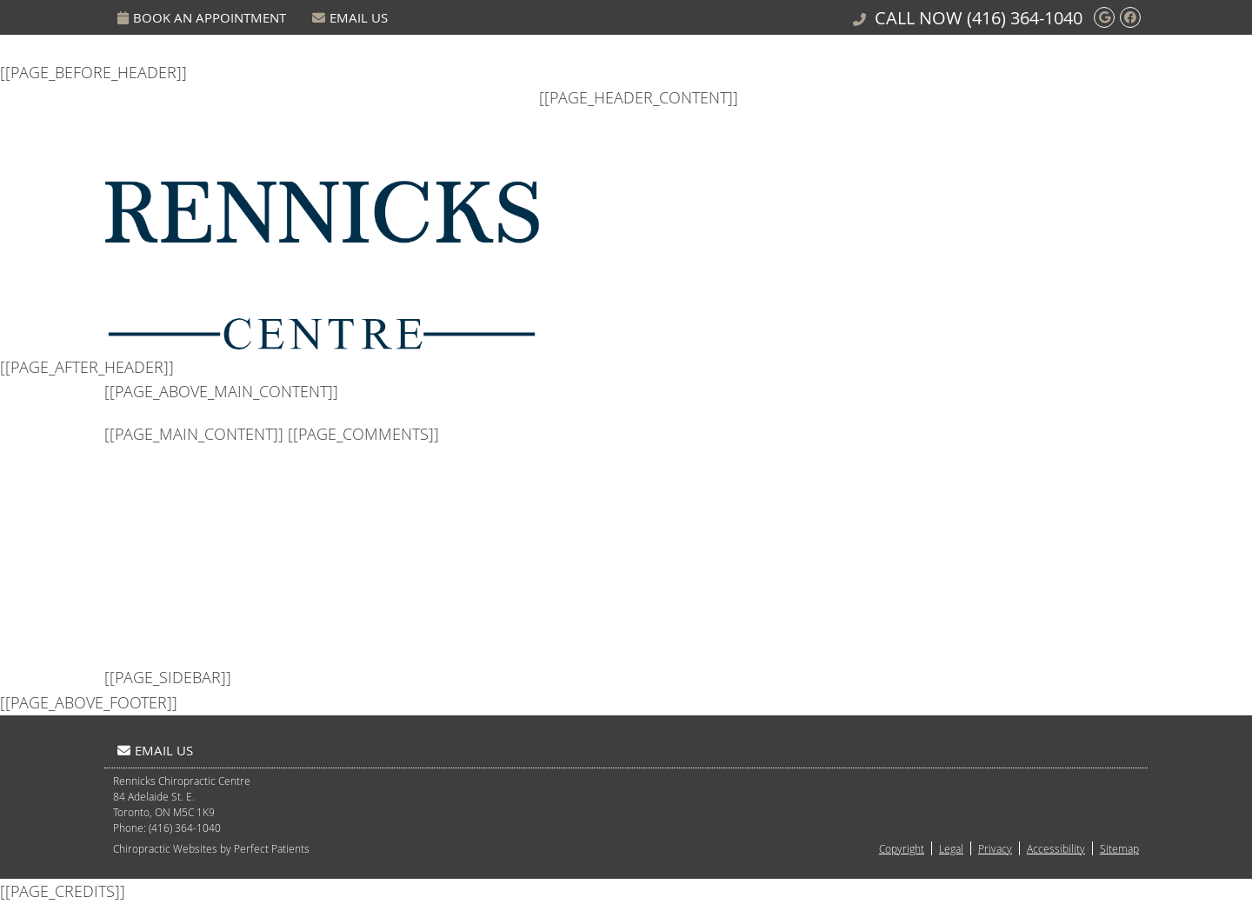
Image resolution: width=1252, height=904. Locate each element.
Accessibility (1056, 848)
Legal (951, 848)
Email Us (350, 17)
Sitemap (1119, 848)
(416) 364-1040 (1024, 18)
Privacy (995, 848)
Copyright (901, 848)
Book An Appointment (201, 17)
